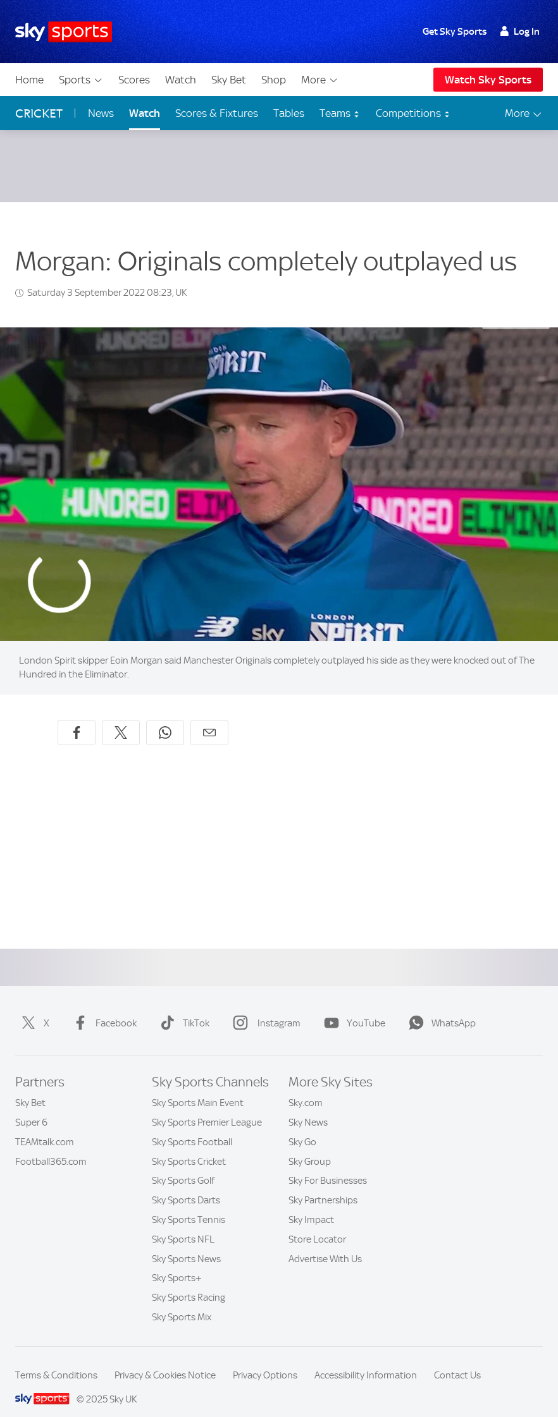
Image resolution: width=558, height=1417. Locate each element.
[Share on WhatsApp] (165, 717)
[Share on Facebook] (77, 717)
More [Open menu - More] (524, 113)
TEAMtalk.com (44, 1127)
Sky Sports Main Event (198, 1087)
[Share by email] (209, 717)
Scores (134, 79)
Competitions (413, 113)
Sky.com (305, 1087)
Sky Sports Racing (188, 1282)
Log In (519, 31)
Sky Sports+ (177, 1262)
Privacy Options (265, 1360)
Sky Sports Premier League (207, 1107)
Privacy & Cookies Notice (165, 1360)
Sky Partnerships (322, 1185)
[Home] (63, 31)
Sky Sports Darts (186, 1185)
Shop (273, 79)
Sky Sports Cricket (189, 1146)
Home (29, 79)
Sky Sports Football (192, 1127)
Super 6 (31, 1107)
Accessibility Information (365, 1360)
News (101, 113)
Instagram (264, 1008)
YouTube (352, 1008)
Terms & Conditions (56, 1360)
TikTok (182, 1008)
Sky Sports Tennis (188, 1204)
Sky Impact (311, 1204)
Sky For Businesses (327, 1165)
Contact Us (457, 1360)
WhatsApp (440, 1008)
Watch (180, 79)
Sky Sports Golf (183, 1165)
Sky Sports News (186, 1244)
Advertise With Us (325, 1244)
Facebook (102, 1008)
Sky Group (309, 1146)
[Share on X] (121, 717)
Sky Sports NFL (183, 1224)
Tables (288, 113)
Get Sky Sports (455, 31)
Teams (339, 113)
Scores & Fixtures (216, 113)
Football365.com (51, 1146)
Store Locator (317, 1224)
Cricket (39, 113)
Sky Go (302, 1127)
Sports (81, 79)
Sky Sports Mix (181, 1302)
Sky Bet (228, 79)
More (319, 79)
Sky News (308, 1107)
